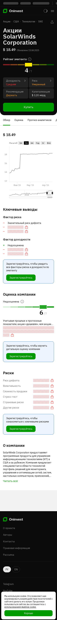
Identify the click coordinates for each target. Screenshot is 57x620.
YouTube (7, 590)
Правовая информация (16, 548)
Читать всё (10, 481)
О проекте (9, 528)
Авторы (7, 534)
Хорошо (28, 613)
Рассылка (8, 554)
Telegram (8, 584)
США (16, 21)
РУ (7, 569)
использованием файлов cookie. (20, 607)
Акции (6, 21)
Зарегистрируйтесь (20, 277)
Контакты (9, 541)
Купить (28, 107)
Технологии (28, 21)
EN (16, 569)
